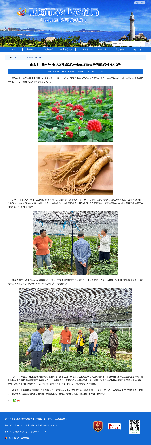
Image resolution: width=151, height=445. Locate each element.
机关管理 (49, 49)
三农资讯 (84, 49)
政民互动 (102, 49)
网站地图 (54, 425)
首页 (13, 49)
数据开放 (137, 49)
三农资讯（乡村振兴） (27, 57)
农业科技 (39, 57)
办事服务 (119, 49)
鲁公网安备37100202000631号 (18, 438)
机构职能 (31, 49)
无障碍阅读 (140, 3)
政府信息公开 (66, 49)
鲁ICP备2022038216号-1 (36, 419)
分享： (10, 401)
